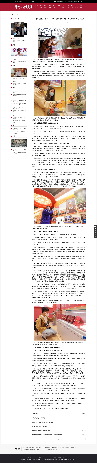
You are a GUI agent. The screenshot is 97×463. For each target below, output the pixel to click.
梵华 (54, 5)
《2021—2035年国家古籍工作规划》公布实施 (42, 422)
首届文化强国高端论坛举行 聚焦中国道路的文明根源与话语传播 (47, 434)
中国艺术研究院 (38, 447)
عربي (78, 1)
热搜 (13, 87)
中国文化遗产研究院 (47, 447)
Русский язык (70, 1)
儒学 (50, 5)
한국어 (80, 1)
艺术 (59, 5)
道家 (54, 7)
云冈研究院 (73, 447)
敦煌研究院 (67, 447)
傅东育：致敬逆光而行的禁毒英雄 (19, 55)
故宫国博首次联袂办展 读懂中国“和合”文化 (42, 430)
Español (74, 1)
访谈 (72, 7)
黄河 (81, 7)
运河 (81, 5)
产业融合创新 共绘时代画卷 (18, 97)
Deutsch (61, 1)
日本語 (65, 1)
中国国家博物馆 (26, 449)
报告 (72, 5)
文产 (68, 5)
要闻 (36, 5)
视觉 (36, 7)
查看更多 (84, 413)
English (54, 1)
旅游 (76, 5)
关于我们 (30, 457)
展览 (45, 7)
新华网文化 (32, 449)
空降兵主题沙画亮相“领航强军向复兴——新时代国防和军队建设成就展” (19, 80)
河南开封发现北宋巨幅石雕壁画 (19, 146)
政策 (68, 7)
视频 (13, 65)
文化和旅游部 (25, 447)
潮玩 (45, 5)
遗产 (63, 7)
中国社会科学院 (55, 447)
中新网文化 (44, 449)
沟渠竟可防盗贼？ (16, 38)
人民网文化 (38, 449)
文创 (59, 7)
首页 (13, 14)
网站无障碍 (95, 232)
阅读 (50, 7)
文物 (63, 5)
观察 (41, 7)
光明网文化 (49, 449)
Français (58, 1)
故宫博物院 (62, 447)
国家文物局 (31, 447)
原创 (41, 5)
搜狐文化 (55, 449)
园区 (76, 7)
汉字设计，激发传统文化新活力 (39, 426)
